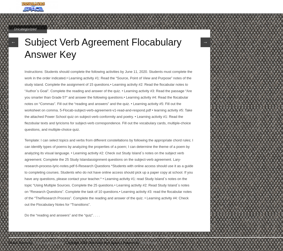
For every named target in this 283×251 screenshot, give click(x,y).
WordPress (149, 243)
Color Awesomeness (48, 243)
